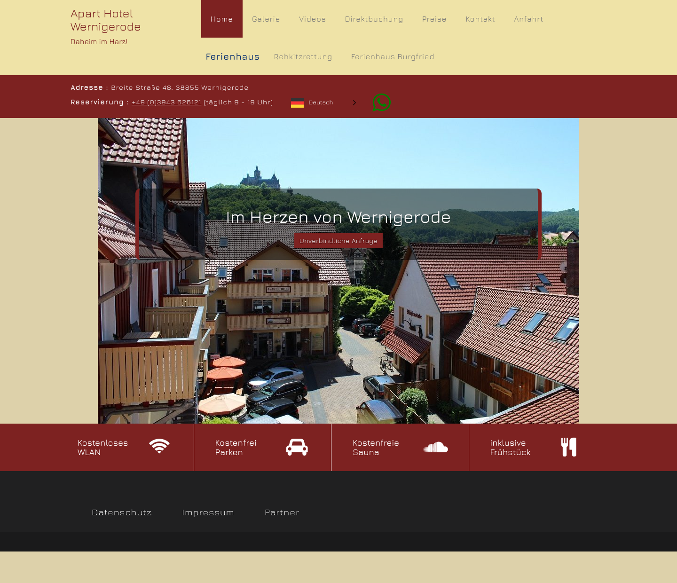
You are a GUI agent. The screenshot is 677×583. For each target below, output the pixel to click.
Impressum (208, 512)
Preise (434, 19)
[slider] (338, 271)
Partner (282, 512)
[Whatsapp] (376, 102)
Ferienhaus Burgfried (392, 56)
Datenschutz (122, 512)
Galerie (266, 19)
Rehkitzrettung (303, 56)
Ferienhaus (233, 56)
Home (222, 19)
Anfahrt (528, 19)
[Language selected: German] (323, 102)
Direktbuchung (374, 19)
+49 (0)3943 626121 (166, 102)
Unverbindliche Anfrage (338, 241)
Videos (312, 19)
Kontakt (480, 19)
